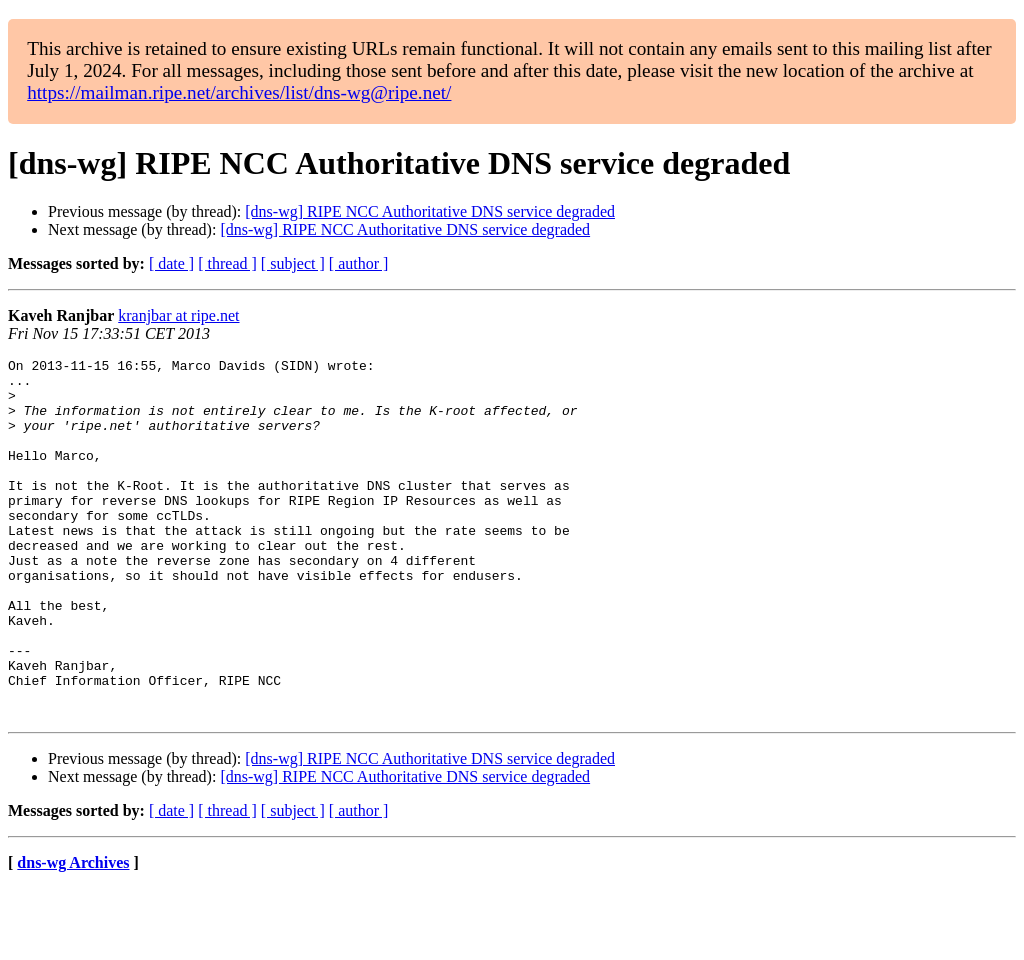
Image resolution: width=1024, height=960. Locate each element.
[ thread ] (227, 263)
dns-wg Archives (73, 934)
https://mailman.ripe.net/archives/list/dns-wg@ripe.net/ (239, 92)
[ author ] (359, 263)
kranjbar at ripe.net (178, 315)
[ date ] (171, 263)
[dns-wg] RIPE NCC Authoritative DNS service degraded (430, 211)
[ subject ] (293, 263)
